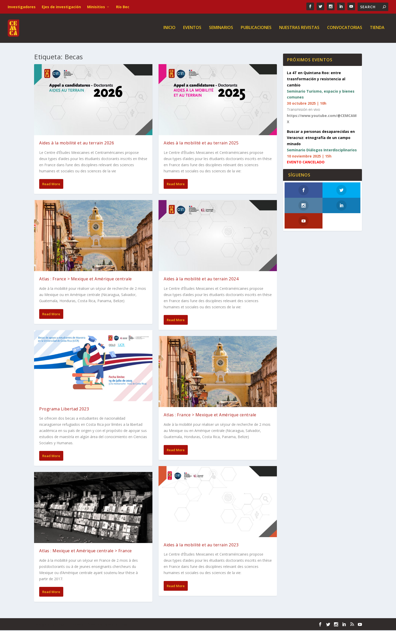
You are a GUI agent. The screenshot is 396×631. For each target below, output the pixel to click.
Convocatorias (344, 29)
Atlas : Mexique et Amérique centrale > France (85, 552)
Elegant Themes (69, 625)
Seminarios (221, 29)
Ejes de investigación (61, 6)
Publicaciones (256, 29)
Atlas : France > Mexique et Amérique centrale (85, 280)
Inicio (169, 29)
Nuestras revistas (299, 29)
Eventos (192, 29)
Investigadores (22, 6)
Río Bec (122, 6)
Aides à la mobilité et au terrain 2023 (201, 545)
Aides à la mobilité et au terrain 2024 (201, 280)
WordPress (117, 625)
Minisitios (96, 6)
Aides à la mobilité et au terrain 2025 (201, 144)
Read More (51, 185)
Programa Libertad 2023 (64, 409)
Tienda (377, 29)
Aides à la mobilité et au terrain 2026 (76, 144)
